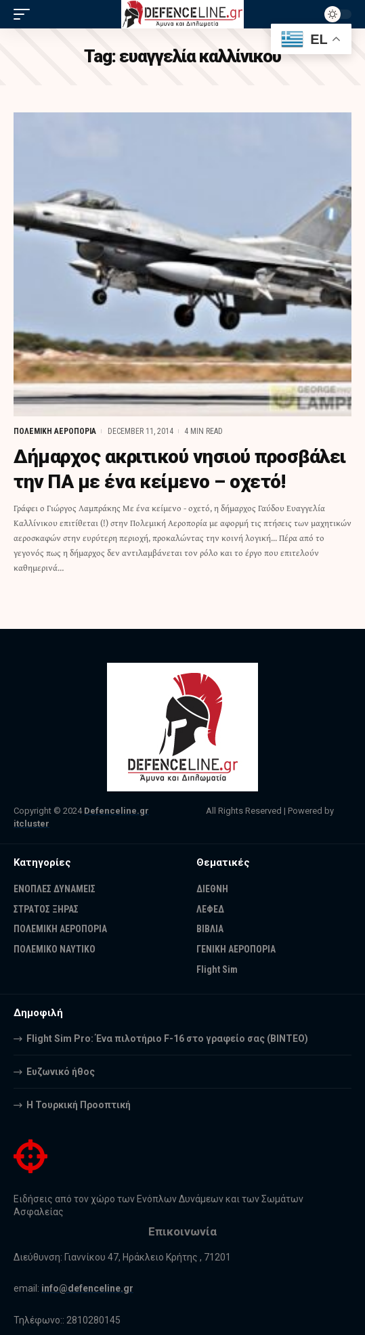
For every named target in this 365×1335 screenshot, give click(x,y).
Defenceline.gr (116, 811)
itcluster (31, 823)
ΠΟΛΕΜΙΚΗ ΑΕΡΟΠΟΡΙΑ (55, 431)
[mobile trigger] (25, 14)
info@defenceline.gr (87, 1288)
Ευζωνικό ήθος (60, 1071)
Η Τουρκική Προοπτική (78, 1104)
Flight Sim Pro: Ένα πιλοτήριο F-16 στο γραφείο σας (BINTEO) (167, 1038)
